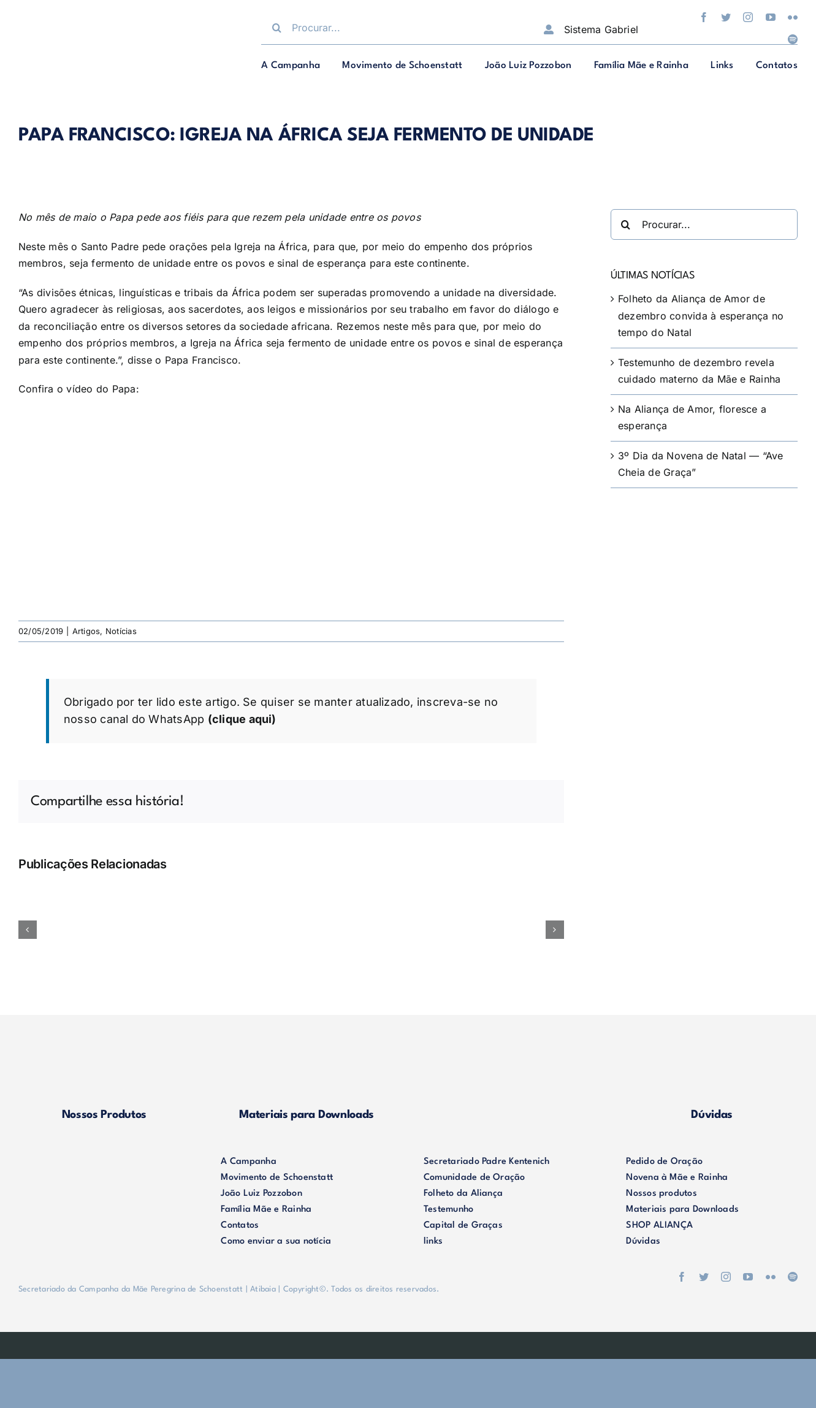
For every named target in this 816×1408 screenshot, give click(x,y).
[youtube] (771, 17)
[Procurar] (276, 27)
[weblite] (408, 1342)
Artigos (86, 631)
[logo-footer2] (104, 1159)
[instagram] (748, 17)
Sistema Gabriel (601, 29)
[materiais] (306, 1056)
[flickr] (793, 17)
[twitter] (726, 17)
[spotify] (793, 39)
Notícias (121, 631)
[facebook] (704, 17)
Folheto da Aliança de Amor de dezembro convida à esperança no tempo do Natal (701, 316)
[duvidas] (712, 1056)
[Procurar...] (390, 27)
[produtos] (104, 1056)
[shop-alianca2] (509, 1056)
